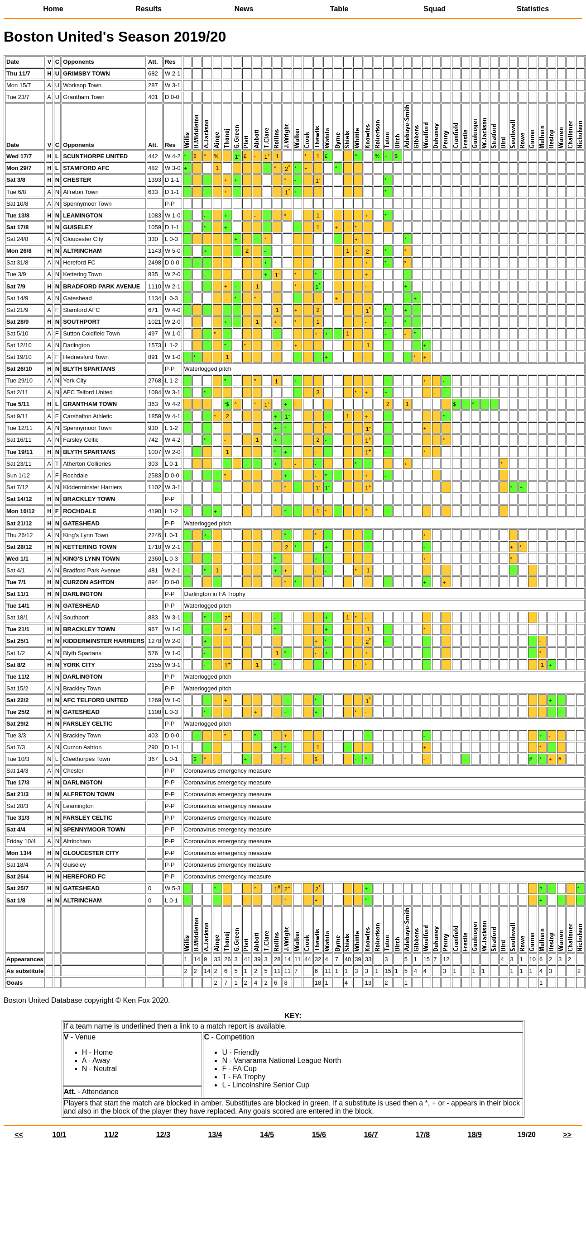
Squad (434, 9)
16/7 (371, 1134)
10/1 (59, 1134)
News (244, 9)
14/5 (267, 1134)
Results (148, 9)
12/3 (163, 1134)
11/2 (111, 1134)
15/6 (319, 1134)
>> (567, 1134)
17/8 (423, 1134)
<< (18, 1134)
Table (339, 9)
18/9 (475, 1134)
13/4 (215, 1134)
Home (53, 9)
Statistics (533, 9)
